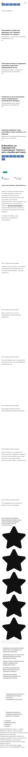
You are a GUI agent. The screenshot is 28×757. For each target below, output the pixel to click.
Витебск (15, 520)
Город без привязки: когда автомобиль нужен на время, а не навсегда (13, 132)
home (3, 518)
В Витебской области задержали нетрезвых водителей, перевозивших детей (13, 65)
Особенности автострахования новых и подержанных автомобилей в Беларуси (12, 98)
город (20, 520)
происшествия (6, 523)
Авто (5, 172)
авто (11, 518)
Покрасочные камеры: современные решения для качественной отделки (12, 676)
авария (7, 518)
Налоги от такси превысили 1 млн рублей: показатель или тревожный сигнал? (13, 662)
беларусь (16, 518)
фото (12, 523)
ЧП (15, 523)
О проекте (7, 720)
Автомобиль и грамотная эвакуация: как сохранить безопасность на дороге (10, 32)
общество (16, 521)
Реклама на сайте (10, 722)
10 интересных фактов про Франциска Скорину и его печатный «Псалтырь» (11, 669)
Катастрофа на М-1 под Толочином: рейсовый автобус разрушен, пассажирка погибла (13, 656)
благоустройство (6, 520)
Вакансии (7, 724)
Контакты (7, 726)
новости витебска (7, 521)
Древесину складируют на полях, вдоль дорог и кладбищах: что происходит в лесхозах (13, 649)
